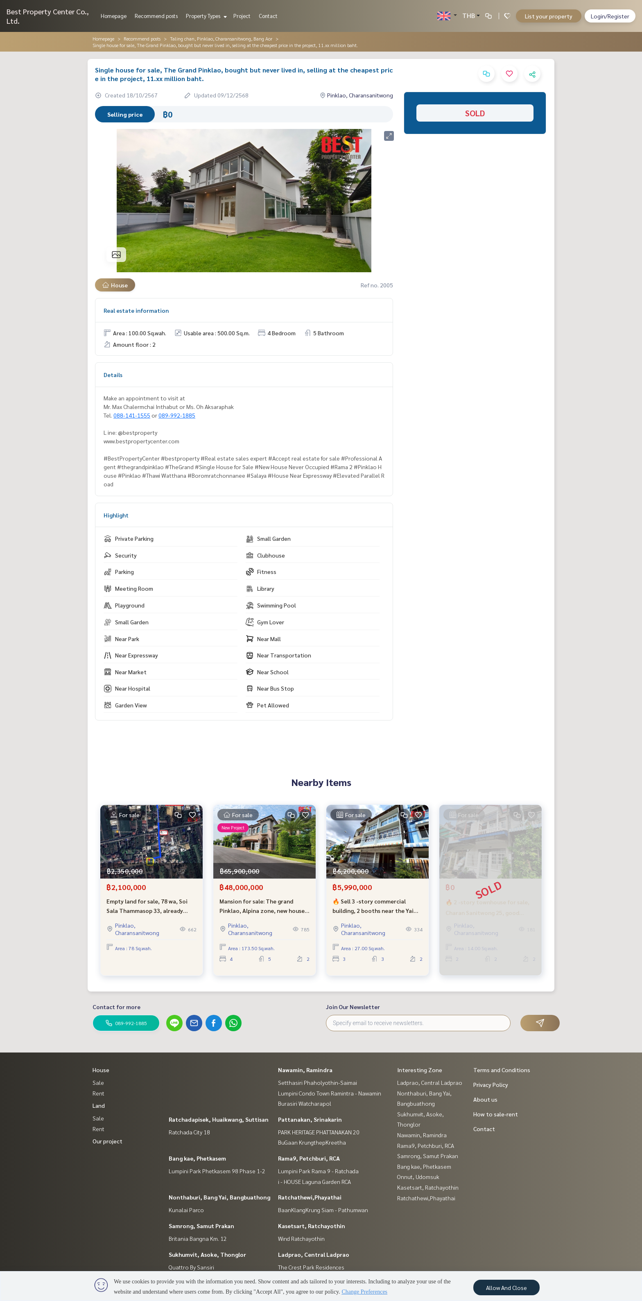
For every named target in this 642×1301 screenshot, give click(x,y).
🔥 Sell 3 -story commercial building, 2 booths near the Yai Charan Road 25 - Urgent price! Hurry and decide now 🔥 (373, 911)
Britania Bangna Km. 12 (198, 1238)
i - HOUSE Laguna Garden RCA (314, 1181)
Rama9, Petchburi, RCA (309, 1158)
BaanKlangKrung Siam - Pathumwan (323, 1209)
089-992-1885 (176, 415)
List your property (548, 16)
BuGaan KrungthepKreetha (312, 1142)
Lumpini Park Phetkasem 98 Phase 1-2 (217, 1171)
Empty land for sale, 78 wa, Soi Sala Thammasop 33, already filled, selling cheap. (147, 911)
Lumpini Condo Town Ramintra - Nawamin (329, 1093)
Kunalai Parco (186, 1209)
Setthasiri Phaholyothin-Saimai (317, 1082)
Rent (98, 1093)
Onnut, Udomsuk (418, 1176)
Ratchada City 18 (189, 1132)
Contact (268, 15)
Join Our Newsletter (353, 1006)
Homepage (114, 15)
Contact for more (116, 1006)
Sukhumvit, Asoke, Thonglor (207, 1254)
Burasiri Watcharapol (304, 1103)
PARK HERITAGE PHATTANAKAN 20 (318, 1132)
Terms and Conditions (501, 1069)
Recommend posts (156, 15)
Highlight (116, 515)
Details (113, 374)
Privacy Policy (490, 1084)
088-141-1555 (131, 415)
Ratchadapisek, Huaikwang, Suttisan (219, 1119)
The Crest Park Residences (311, 1267)
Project (242, 15)
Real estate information (136, 310)
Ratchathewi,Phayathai (309, 1197)
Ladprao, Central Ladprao (313, 1254)
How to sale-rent (495, 1114)
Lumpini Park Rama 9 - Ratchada (318, 1171)
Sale (98, 1082)
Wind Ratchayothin (301, 1238)
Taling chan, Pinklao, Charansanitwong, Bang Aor (221, 38)
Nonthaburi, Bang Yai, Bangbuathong (219, 1197)
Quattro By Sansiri (191, 1267)
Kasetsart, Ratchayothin (311, 1225)
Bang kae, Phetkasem (197, 1158)
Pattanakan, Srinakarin (310, 1119)
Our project (107, 1141)
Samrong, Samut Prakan (201, 1225)
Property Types (205, 15)
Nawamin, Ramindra (305, 1069)
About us (485, 1099)
